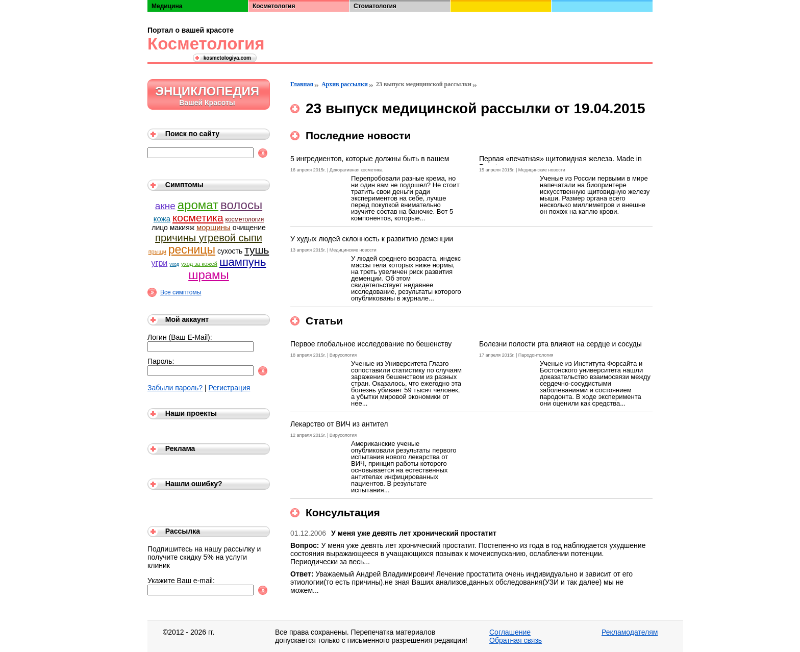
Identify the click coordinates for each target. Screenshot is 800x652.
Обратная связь (515, 640)
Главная (301, 84)
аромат (198, 205)
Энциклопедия (207, 91)
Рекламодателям (630, 632)
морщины (213, 227)
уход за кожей (199, 264)
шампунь (242, 262)
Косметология (203, 43)
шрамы (208, 275)
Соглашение (510, 632)
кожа (162, 218)
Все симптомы (180, 292)
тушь (256, 250)
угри (160, 263)
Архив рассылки (344, 84)
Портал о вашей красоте (190, 30)
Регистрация (230, 388)
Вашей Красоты (207, 102)
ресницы (191, 249)
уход (174, 264)
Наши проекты (191, 413)
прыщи (157, 251)
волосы (241, 205)
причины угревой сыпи (208, 237)
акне (165, 205)
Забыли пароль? (175, 388)
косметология (245, 219)
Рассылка (182, 531)
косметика (197, 217)
